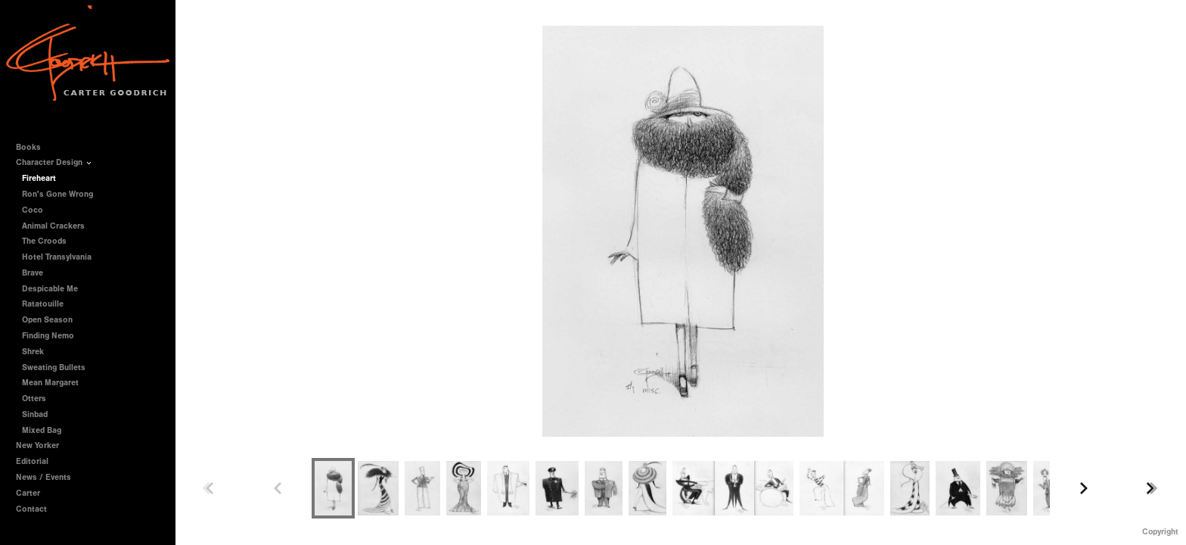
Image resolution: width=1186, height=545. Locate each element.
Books (33, 147)
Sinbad (35, 414)
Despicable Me (50, 289)
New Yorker (37, 445)
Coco (32, 210)
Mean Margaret (50, 383)
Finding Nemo (48, 336)
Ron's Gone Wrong (57, 194)
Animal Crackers (53, 226)
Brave (32, 273)
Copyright (1160, 532)
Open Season (47, 320)
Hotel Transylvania (57, 257)
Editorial (32, 461)
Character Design (54, 162)
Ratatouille (43, 304)
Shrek (33, 352)
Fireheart (39, 178)
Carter (28, 493)
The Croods (44, 241)
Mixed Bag (41, 430)
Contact (31, 509)
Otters (34, 398)
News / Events (43, 477)
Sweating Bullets (53, 367)
